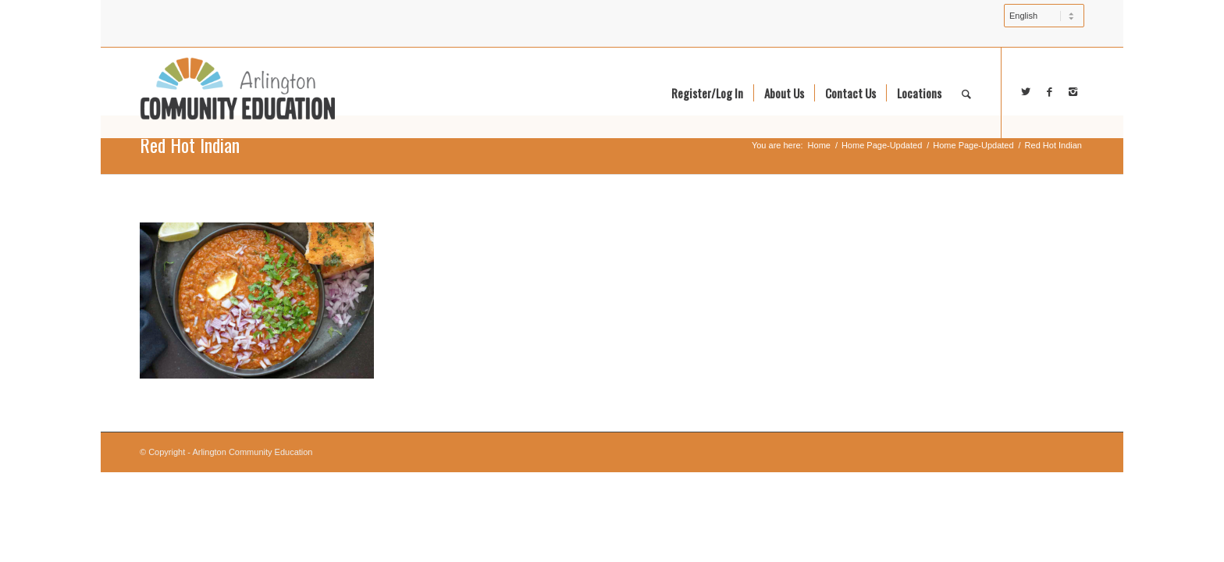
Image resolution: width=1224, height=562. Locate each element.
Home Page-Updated (882, 145)
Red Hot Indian (190, 144)
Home (819, 145)
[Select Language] (1044, 15)
